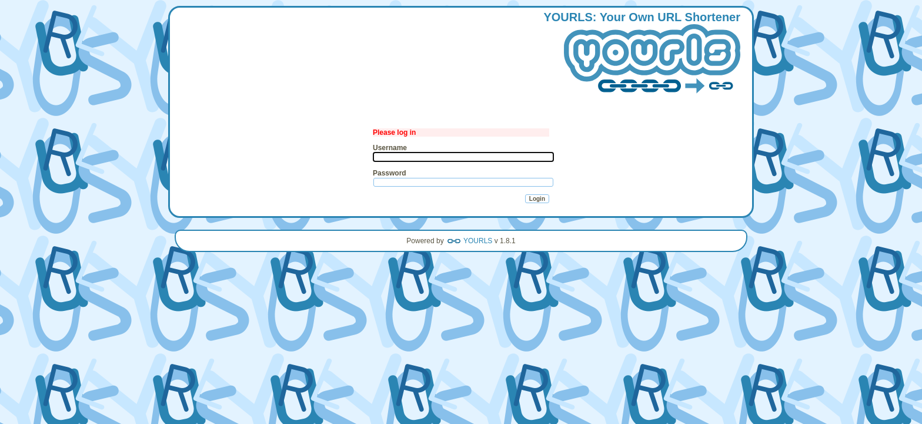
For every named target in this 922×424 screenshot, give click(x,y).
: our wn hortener (641, 54)
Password (389, 173)
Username (390, 148)
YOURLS (477, 241)
